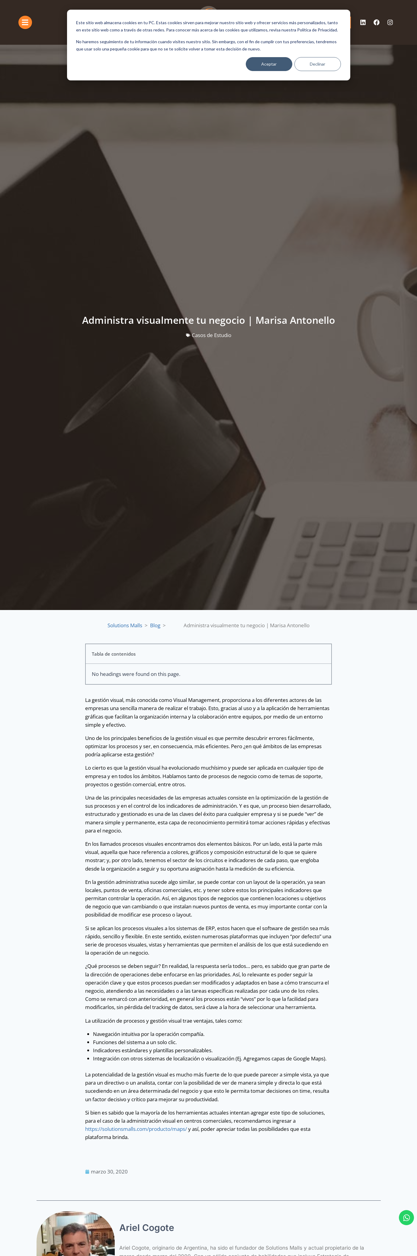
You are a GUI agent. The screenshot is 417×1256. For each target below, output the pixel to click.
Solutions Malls (124, 625)
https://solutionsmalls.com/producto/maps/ (136, 1128)
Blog (155, 625)
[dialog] (208, 45)
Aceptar (269, 64)
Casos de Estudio (211, 335)
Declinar (317, 64)
